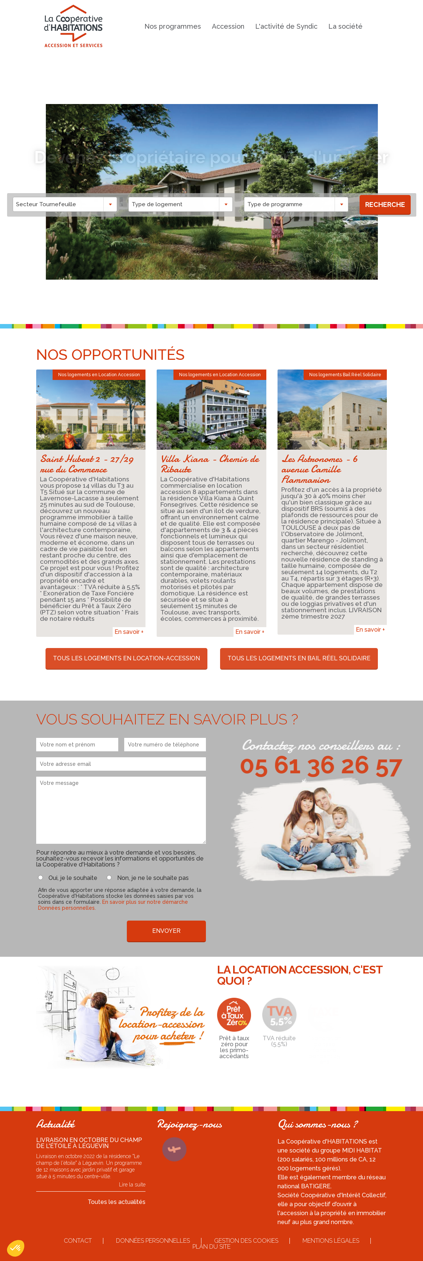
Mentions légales (331, 1240)
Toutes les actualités (116, 1201)
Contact (78, 1240)
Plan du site (211, 1246)
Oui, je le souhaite (72, 878)
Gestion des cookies (246, 1240)
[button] (16, 1248)
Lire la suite (132, 1185)
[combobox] (73, 204)
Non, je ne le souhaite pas (153, 878)
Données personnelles (153, 1240)
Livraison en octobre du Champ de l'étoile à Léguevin (89, 1143)
